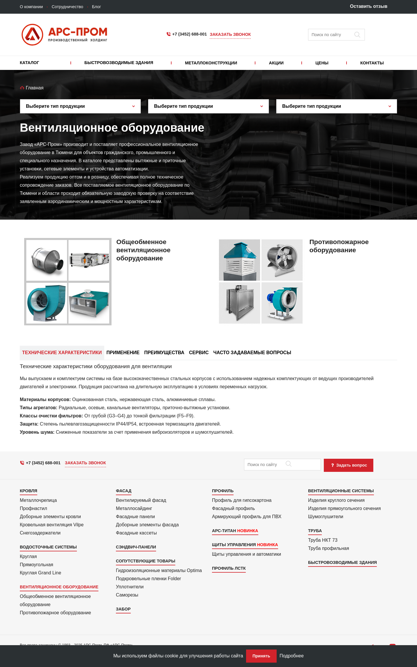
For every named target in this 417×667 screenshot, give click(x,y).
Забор (123, 609)
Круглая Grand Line (40, 572)
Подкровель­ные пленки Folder (148, 578)
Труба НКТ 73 (323, 540)
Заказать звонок (230, 34)
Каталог (29, 62)
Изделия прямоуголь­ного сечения (344, 508)
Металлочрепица (38, 500)
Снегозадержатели (40, 532)
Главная (31, 87)
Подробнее (292, 655)
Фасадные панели (135, 516)
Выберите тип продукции (55, 106)
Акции (276, 63)
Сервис (199, 352)
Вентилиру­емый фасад (141, 500)
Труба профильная (328, 548)
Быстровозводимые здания (118, 62)
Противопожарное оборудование (55, 612)
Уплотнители (130, 586)
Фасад (123, 490)
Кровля (28, 490)
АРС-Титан (224, 530)
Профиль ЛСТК (229, 568)
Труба (315, 530)
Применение (123, 352)
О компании (31, 6)
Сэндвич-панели (136, 547)
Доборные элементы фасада (147, 524)
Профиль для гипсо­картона (241, 500)
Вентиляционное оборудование (59, 587)
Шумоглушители (325, 516)
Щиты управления (234, 544)
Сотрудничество (67, 6)
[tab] (208, 403)
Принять (261, 656)
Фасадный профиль (233, 508)
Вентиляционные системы (341, 490)
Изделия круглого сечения (336, 500)
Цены (321, 63)
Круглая (28, 556)
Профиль (223, 490)
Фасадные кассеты (136, 532)
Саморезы (127, 594)
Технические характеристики (62, 352)
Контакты (372, 63)
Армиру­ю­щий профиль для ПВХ (246, 516)
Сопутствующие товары (145, 561)
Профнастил (33, 508)
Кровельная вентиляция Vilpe (52, 524)
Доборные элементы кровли (50, 516)
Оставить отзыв (369, 6)
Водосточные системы (48, 547)
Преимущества (164, 352)
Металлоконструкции (211, 63)
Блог (96, 6)
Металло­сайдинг (134, 508)
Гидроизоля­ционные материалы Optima (159, 570)
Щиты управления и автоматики (246, 554)
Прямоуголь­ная (36, 564)
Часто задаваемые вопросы (252, 352)
